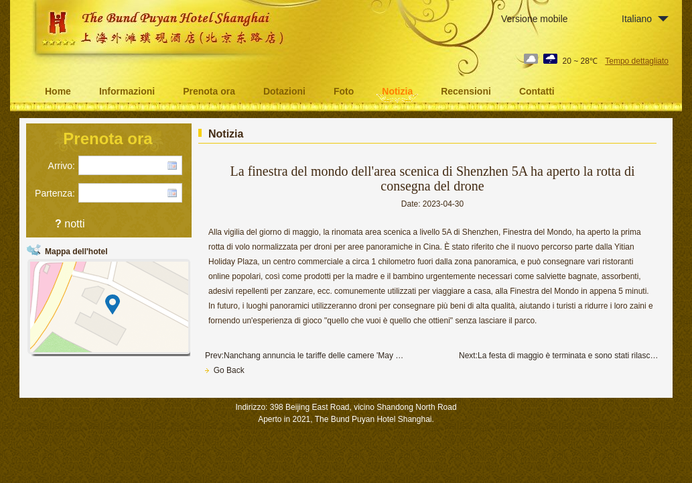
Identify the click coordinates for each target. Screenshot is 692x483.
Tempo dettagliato (637, 61)
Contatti (537, 91)
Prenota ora (209, 91)
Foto (344, 91)
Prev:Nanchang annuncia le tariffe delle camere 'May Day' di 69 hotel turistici (305, 355)
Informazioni (127, 91)
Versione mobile (534, 18)
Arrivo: (61, 165)
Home (58, 91)
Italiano (637, 18)
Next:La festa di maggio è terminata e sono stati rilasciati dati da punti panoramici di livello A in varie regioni (559, 355)
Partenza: (55, 193)
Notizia (397, 91)
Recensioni (466, 91)
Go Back (225, 370)
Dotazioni (284, 91)
